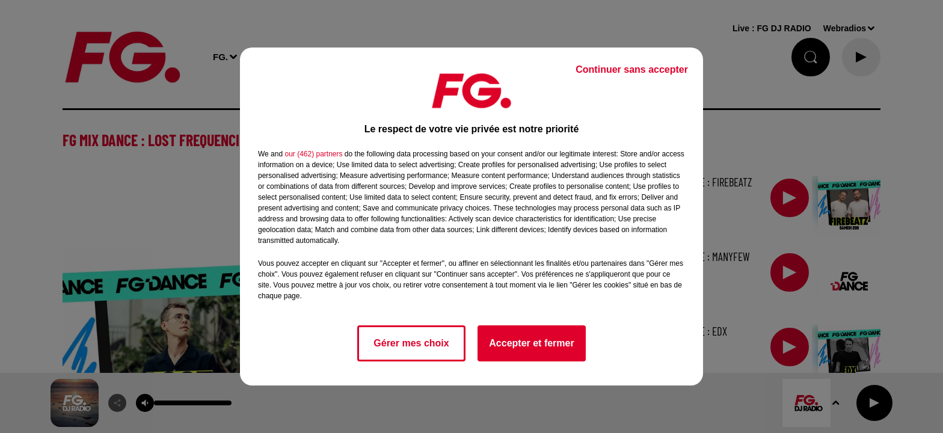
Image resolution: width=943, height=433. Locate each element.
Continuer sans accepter (632, 69)
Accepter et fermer (531, 343)
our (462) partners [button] (313, 154)
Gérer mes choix (411, 343)
